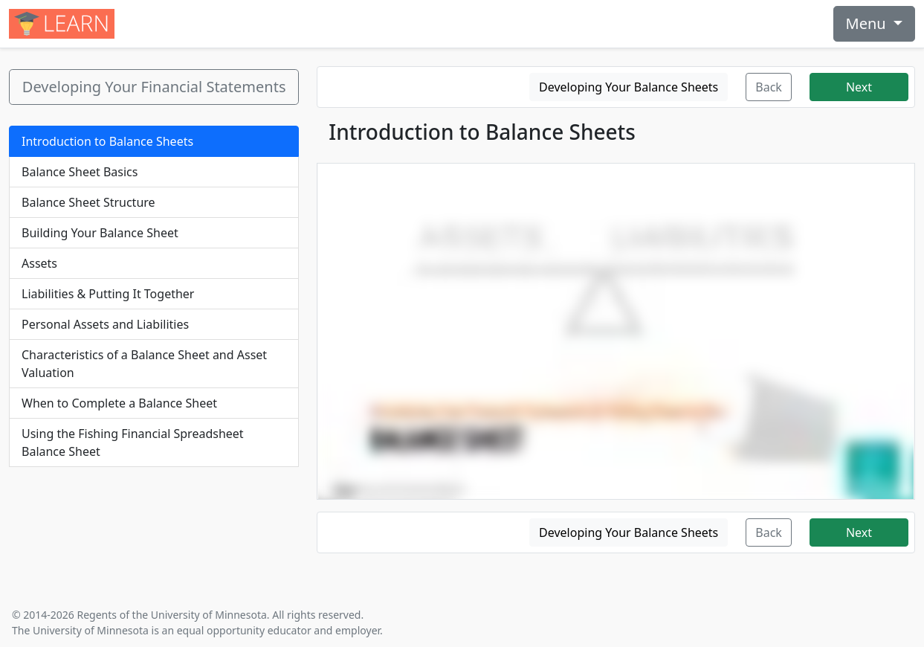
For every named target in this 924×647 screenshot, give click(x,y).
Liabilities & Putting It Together (108, 294)
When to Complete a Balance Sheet (119, 403)
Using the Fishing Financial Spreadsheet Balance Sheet (133, 442)
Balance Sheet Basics (80, 172)
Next (859, 87)
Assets (39, 263)
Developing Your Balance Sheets (628, 87)
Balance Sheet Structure (88, 202)
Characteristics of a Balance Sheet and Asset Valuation (144, 364)
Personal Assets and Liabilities (105, 324)
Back (768, 87)
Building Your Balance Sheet (100, 233)
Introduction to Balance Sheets (107, 141)
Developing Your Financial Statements (154, 87)
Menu (868, 23)
